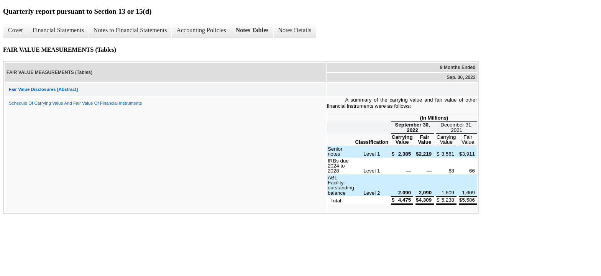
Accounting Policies (201, 30)
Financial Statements (58, 30)
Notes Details (295, 30)
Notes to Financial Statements (130, 30)
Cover (15, 30)
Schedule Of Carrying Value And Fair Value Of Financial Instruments (75, 103)
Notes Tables (252, 30)
